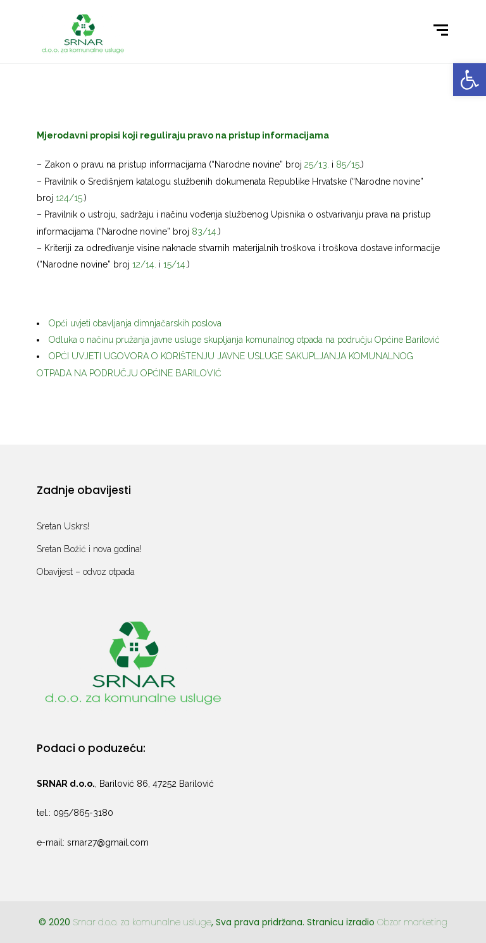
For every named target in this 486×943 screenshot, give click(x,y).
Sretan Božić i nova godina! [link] (89, 549)
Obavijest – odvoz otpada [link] (86, 572)
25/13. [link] (316, 164)
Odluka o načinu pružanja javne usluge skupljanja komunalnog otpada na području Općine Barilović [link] (244, 340)
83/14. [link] (205, 231)
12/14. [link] (144, 264)
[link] (469, 79)
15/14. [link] (175, 264)
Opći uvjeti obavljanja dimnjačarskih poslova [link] (135, 323)
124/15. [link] (70, 198)
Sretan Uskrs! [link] (63, 526)
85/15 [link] (347, 164)
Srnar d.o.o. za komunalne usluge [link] (142, 922)
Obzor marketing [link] (412, 922)
